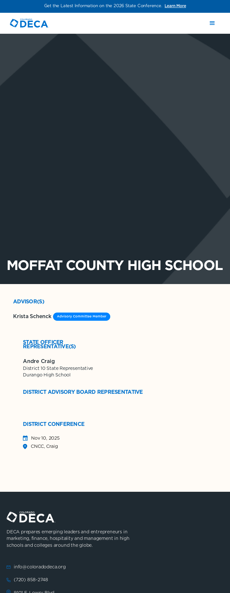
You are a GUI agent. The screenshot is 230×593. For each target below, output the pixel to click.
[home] (29, 23)
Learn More (175, 6)
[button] (212, 23)
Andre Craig (39, 361)
